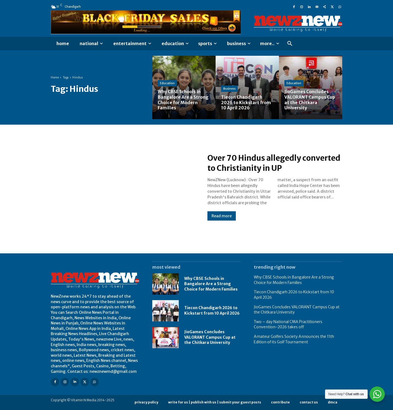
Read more (222, 215)
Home (55, 77)
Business (229, 89)
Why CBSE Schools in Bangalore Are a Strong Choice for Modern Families (211, 284)
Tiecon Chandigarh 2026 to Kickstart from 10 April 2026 (212, 310)
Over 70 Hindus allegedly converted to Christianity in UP (268, 163)
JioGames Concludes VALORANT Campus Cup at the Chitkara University (210, 337)
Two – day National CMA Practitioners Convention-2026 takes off (288, 324)
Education (167, 84)
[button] (290, 44)
